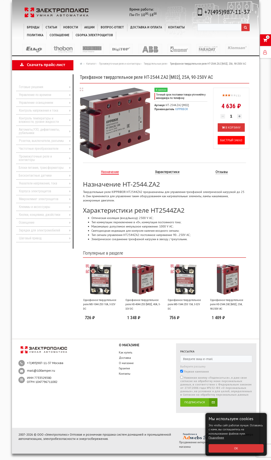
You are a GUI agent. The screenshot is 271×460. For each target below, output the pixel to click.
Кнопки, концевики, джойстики (39, 215)
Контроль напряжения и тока (38, 110)
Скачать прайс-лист (42, 64)
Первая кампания (196, 371)
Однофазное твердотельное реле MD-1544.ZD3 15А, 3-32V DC (184, 304)
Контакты (124, 373)
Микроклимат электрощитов (38, 199)
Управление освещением (36, 103)
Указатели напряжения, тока (38, 183)
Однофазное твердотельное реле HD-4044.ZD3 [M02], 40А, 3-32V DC (142, 304)
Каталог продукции (40, 80)
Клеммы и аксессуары (34, 207)
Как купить (125, 352)
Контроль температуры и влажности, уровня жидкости (39, 120)
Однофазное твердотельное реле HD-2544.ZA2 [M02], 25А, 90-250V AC (226, 304)
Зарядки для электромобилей (39, 230)
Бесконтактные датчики (35, 175)
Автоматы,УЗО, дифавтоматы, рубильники (39, 131)
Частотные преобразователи (38, 149)
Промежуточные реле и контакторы (35, 158)
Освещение (26, 222)
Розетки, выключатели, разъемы (41, 141)
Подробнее (216, 437)
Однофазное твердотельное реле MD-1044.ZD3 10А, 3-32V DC (99, 304)
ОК (236, 448)
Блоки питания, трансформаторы (41, 168)
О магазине (126, 363)
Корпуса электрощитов (35, 191)
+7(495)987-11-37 (227, 12)
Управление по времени (35, 95)
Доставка (125, 358)
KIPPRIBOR (181, 109)
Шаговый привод (30, 238)
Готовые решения (31, 87)
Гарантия (124, 368)
